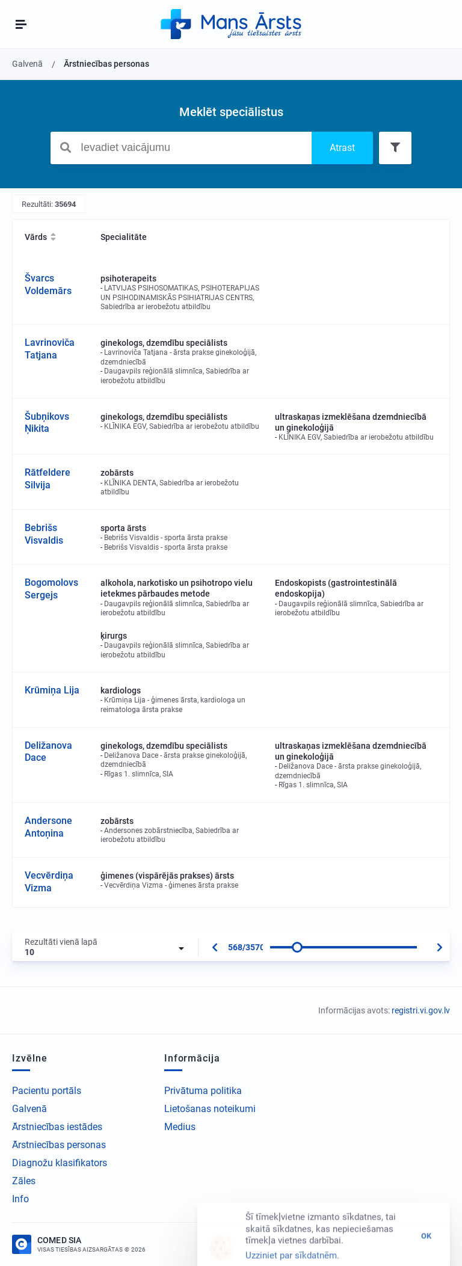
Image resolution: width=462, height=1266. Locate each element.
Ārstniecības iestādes (57, 1126)
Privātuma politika (203, 1090)
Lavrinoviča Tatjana (50, 349)
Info (20, 1199)
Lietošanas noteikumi (210, 1108)
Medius (180, 1126)
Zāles (23, 1181)
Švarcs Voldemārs (48, 284)
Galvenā (29, 1108)
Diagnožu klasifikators (59, 1163)
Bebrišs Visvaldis (44, 534)
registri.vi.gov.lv (421, 1010)
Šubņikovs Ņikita (47, 423)
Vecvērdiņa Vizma (49, 882)
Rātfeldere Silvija (47, 479)
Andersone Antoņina (48, 827)
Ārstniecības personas (59, 1145)
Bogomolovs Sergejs (51, 589)
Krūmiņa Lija (52, 690)
